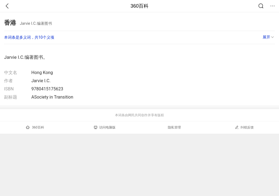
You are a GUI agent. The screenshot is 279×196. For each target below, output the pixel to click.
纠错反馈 (244, 127)
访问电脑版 (105, 127)
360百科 (139, 6)
